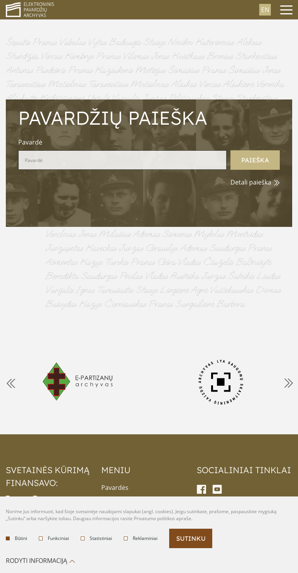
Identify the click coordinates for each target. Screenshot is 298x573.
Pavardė (30, 142)
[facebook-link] (201, 489)
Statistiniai (96, 538)
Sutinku (191, 538)
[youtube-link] (217, 489)
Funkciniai (54, 538)
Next (288, 383)
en (265, 9)
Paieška (255, 160)
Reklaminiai (141, 538)
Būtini (16, 538)
